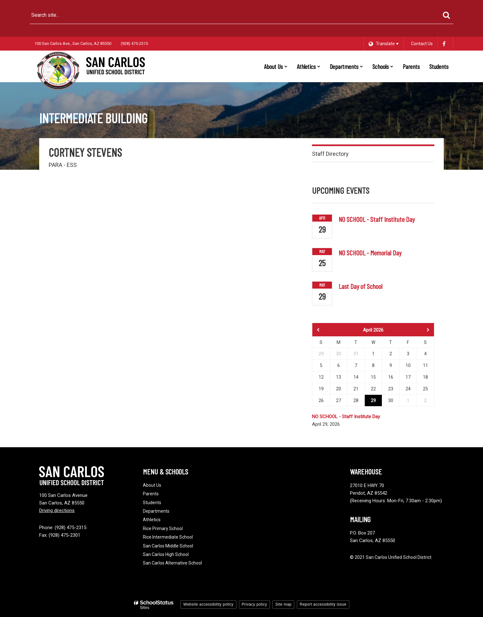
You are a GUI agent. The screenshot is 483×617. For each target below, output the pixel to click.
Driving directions (57, 510)
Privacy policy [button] (254, 604)
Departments (156, 511)
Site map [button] (283, 604)
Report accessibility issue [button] (323, 604)
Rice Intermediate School (168, 537)
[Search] (446, 15)
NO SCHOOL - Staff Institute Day (377, 219)
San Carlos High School (166, 554)
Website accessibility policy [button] (208, 604)
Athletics (152, 519)
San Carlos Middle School (168, 545)
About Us (152, 485)
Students (152, 502)
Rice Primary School (163, 528)
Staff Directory (330, 153)
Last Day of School (360, 286)
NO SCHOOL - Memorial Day (370, 252)
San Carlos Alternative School (172, 562)
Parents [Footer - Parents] (151, 493)
